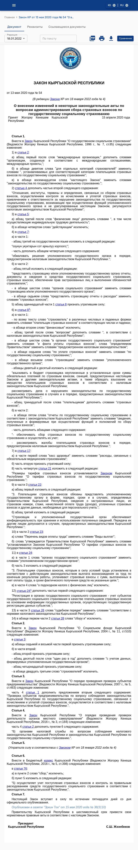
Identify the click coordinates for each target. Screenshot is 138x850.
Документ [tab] (14, 26)
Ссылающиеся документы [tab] (67, 26)
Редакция (12, 34)
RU (124, 5)
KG (111, 5)
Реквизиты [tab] (35, 26)
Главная (9, 17)
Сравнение (125, 38)
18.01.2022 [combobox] (14, 38)
